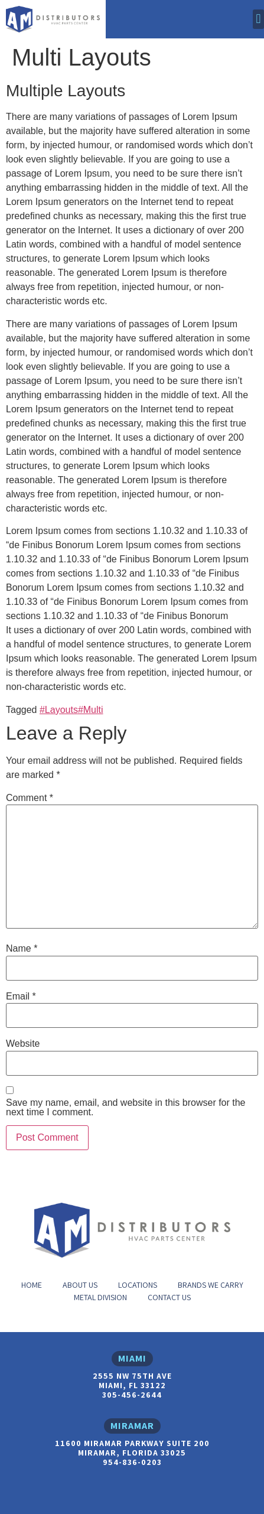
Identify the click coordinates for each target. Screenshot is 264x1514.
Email (21, 996)
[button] (258, 19)
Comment (29, 798)
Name (21, 948)
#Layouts (59, 710)
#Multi (90, 710)
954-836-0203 (132, 1462)
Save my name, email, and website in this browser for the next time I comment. (126, 1107)
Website (23, 1044)
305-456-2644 (132, 1394)
